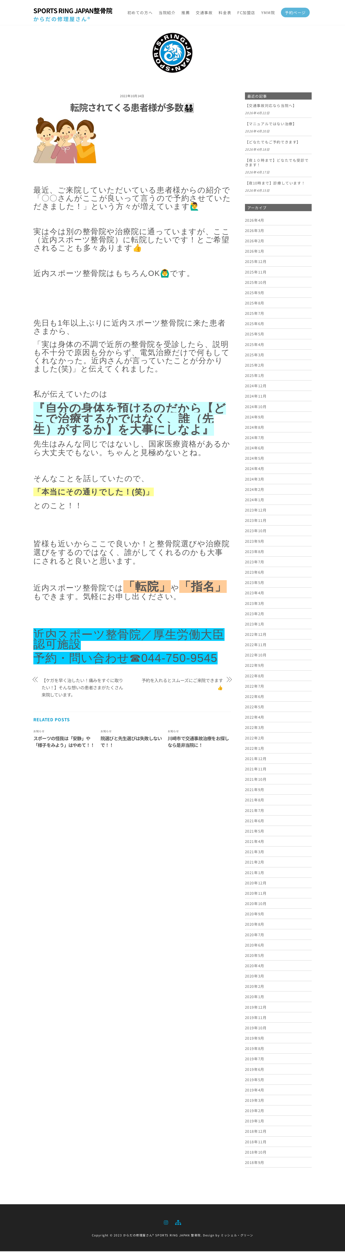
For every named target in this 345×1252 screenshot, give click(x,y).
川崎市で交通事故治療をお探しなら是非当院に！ (198, 742)
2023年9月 (254, 541)
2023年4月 (254, 593)
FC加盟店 (246, 13)
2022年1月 (254, 748)
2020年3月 (254, 976)
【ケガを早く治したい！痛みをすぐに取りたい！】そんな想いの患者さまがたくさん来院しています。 (82, 688)
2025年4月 (254, 344)
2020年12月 (256, 883)
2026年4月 (254, 220)
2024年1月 (254, 500)
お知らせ (38, 732)
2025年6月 (254, 324)
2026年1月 (254, 251)
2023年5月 (254, 583)
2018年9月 (254, 1163)
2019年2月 (254, 1111)
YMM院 (268, 13)
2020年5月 (254, 956)
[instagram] (166, 1222)
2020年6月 (254, 945)
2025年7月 (254, 313)
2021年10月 (256, 779)
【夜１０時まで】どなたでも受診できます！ (277, 163)
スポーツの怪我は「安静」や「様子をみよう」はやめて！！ (64, 742)
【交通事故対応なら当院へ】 (271, 106)
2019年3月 (254, 1100)
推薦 (185, 13)
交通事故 (204, 13)
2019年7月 (254, 1059)
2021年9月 (254, 790)
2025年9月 (254, 293)
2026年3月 (254, 231)
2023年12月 (256, 510)
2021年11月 (256, 769)
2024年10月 (256, 407)
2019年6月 (254, 1069)
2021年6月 (254, 821)
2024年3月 (254, 479)
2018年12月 (256, 1131)
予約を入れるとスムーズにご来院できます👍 (182, 684)
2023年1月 (254, 624)
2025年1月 (254, 376)
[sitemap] (178, 1222)
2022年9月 (254, 665)
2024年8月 (254, 427)
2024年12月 (256, 386)
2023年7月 (254, 562)
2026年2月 (254, 241)
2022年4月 (254, 717)
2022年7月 (254, 686)
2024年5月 (254, 458)
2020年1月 (254, 997)
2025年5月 (254, 334)
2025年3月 (254, 355)
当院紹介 (167, 13)
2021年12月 (256, 759)
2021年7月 (254, 810)
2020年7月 (254, 935)
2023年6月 (254, 572)
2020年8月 (254, 924)
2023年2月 (254, 614)
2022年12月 (256, 635)
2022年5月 (254, 707)
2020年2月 (254, 987)
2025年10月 (256, 282)
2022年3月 (254, 728)
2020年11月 (256, 893)
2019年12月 (256, 1007)
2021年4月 (254, 842)
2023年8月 (254, 551)
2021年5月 (254, 831)
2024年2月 (254, 490)
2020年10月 (256, 904)
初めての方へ (140, 13)
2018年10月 (256, 1152)
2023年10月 (256, 531)
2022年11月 (256, 645)
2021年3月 (254, 852)
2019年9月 (254, 1038)
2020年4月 (254, 966)
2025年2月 (254, 365)
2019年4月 (254, 1090)
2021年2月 (254, 862)
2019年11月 (256, 1017)
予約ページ (295, 13)
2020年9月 (254, 914)
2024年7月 (254, 438)
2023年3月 (254, 603)
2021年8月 (254, 800)
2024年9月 (254, 417)
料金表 (225, 13)
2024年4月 (254, 469)
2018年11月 (256, 1142)
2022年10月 (256, 655)
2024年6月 (254, 448)
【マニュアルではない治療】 (271, 124)
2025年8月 (254, 303)
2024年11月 (256, 396)
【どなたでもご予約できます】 (273, 142)
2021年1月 (254, 873)
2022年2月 (254, 738)
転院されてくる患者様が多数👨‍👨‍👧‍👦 (132, 107)
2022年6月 (254, 697)
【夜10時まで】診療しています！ (275, 183)
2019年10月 (256, 1028)
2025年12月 (256, 262)
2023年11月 (256, 521)
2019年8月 (254, 1049)
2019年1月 (254, 1121)
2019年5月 (254, 1080)
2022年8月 (254, 676)
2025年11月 (256, 272)
